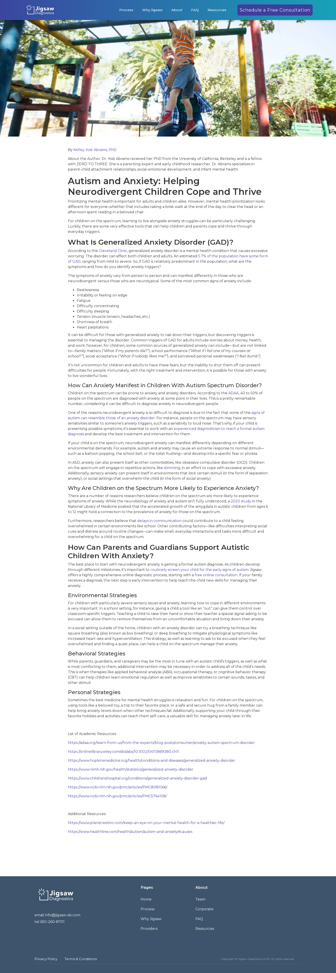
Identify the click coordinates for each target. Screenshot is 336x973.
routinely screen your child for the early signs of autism (199, 570)
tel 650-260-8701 (49, 922)
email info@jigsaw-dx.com (57, 915)
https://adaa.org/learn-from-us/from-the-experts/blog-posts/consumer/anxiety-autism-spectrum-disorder (161, 743)
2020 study (241, 501)
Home (146, 899)
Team (200, 899)
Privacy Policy (45, 959)
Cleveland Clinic (113, 251)
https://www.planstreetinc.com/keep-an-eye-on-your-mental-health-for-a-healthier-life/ (146, 823)
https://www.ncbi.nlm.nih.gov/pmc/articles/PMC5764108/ (117, 796)
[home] (40, 10)
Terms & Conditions (81, 959)
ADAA (233, 393)
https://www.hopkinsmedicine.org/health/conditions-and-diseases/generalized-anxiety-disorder (151, 760)
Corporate (204, 909)
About (176, 10)
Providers (149, 929)
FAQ (195, 10)
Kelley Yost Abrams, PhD (95, 150)
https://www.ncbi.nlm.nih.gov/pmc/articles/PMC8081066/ (117, 787)
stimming (172, 468)
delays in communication (159, 521)
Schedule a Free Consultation (275, 10)
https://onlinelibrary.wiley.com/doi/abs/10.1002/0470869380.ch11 (123, 751)
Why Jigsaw (152, 10)
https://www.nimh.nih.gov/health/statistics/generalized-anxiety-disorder (130, 769)
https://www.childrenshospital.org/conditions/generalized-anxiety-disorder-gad (137, 778)
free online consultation (216, 575)
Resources (217, 10)
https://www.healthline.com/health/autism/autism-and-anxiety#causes (130, 832)
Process (126, 10)
